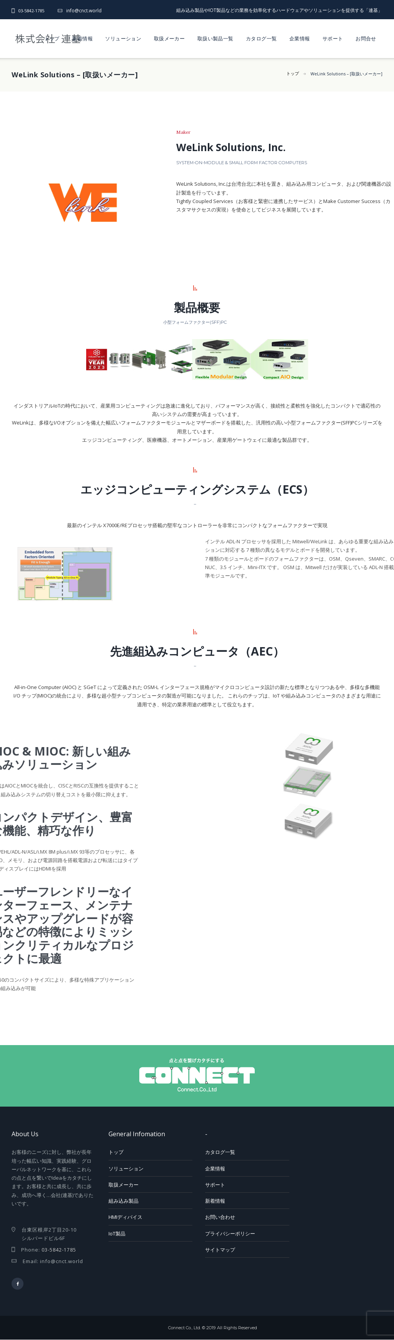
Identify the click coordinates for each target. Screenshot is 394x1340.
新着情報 (82, 38)
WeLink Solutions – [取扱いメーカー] (345, 74)
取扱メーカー (169, 38)
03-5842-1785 (33, 10)
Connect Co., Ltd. (184, 1328)
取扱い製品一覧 (215, 38)
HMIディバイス (125, 1216)
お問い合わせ (220, 1216)
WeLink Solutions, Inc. (238, 147)
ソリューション (123, 38)
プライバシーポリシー (230, 1233)
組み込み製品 (124, 1200)
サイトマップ (220, 1249)
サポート (332, 38)
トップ (52, 38)
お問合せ (366, 38)
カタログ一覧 (261, 38)
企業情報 (299, 38)
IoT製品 (117, 1233)
